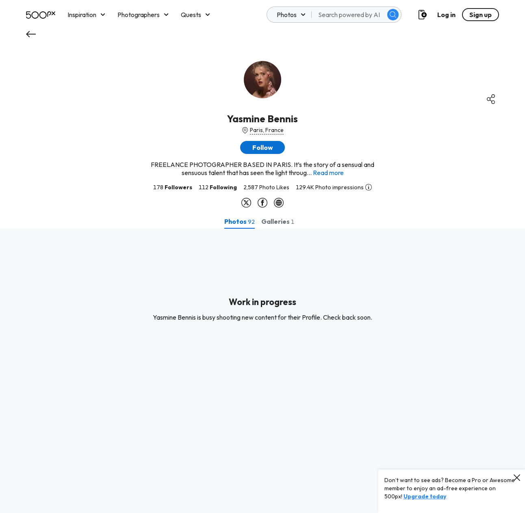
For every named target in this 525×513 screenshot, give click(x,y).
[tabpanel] (262, 371)
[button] (262, 147)
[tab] (239, 221)
